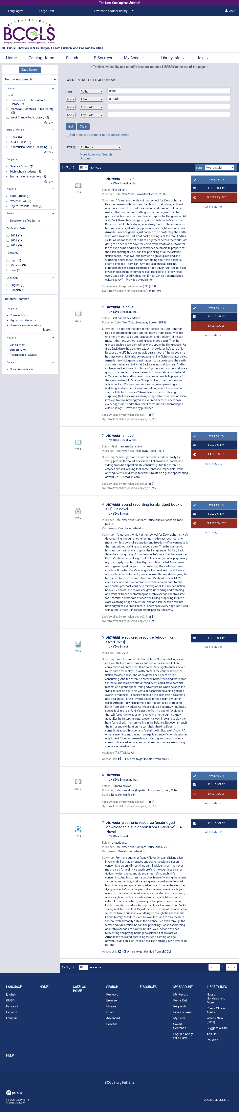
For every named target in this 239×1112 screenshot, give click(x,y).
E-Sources (103, 57)
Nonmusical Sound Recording (29, 147)
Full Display (208, 188)
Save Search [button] (29, 70)
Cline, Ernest (18, 196)
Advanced (113, 1018)
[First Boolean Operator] (71, 99)
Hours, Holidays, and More (216, 998)
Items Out (180, 1000)
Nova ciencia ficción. (22, 220)
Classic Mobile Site (216, 1099)
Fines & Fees (182, 1012)
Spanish (16, 290)
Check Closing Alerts (217, 1010)
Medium (16, 265)
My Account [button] (136, 57)
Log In (232, 10)
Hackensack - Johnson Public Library (29, 102)
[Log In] (226, 10)
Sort (199, 167)
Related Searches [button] (17, 299)
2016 (14, 240)
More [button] (204, 57)
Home (11, 57)
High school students (23, 171)
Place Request (209, 197)
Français (12, 1018)
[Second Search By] (91, 99)
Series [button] (10, 213)
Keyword (112, 994)
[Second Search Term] (167, 99)
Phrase (111, 1006)
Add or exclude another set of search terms (97, 135)
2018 (14, 235)
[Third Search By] (91, 107)
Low (13, 270)
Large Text (46, 11)
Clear (83, 126)
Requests (180, 1006)
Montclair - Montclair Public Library (32, 109)
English (15, 285)
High (14, 260)
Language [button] (12, 277)
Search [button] (74, 57)
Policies (212, 1040)
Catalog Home (41, 57)
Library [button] (10, 88)
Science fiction (19, 166)
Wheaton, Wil (18, 201)
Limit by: (71, 147)
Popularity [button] (12, 252)
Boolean (112, 1024)
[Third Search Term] (167, 107)
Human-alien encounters (25, 176)
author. (125, 183)
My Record (180, 994)
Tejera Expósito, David (24, 206)
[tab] (30, 78)
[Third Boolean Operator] (71, 115)
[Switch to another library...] (113, 11)
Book (14, 137)
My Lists (179, 1018)
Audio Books (19, 142)
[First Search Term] (167, 91)
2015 (14, 245)
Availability (208, 179)
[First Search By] (91, 91)
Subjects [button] (12, 159)
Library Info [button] (172, 57)
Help (10, 1055)
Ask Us (212, 1034)
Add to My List (213, 206)
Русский (12, 1006)
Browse (111, 1000)
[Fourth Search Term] (167, 115)
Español (11, 1012)
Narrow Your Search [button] (18, 79)
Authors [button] (11, 188)
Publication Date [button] (16, 228)
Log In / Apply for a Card (183, 1036)
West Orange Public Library (28, 117)
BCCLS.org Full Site (120, 1082)
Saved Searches (179, 1026)
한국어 (10, 1000)
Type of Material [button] (16, 129)
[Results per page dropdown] (83, 167)
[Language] (14, 11)
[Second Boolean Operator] (71, 107)
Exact (110, 1012)
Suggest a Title (217, 1028)
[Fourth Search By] (91, 115)
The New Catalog (111, 3)
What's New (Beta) (215, 1020)
